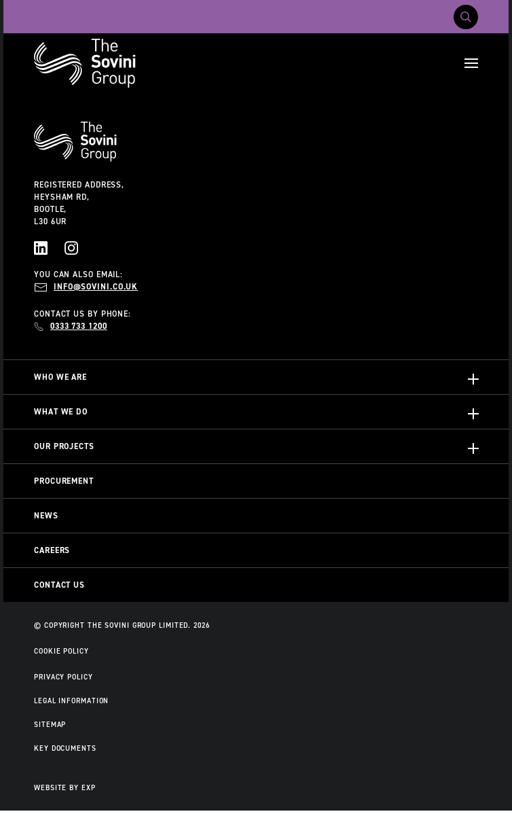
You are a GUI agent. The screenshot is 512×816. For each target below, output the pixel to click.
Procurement (64, 481)
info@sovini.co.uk (96, 286)
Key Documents (65, 748)
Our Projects (64, 446)
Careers (52, 550)
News (46, 515)
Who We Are (60, 377)
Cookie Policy (61, 651)
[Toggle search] (466, 17)
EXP (88, 787)
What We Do (61, 411)
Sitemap (50, 724)
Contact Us (59, 585)
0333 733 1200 (78, 326)
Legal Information (71, 700)
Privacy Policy (63, 676)
